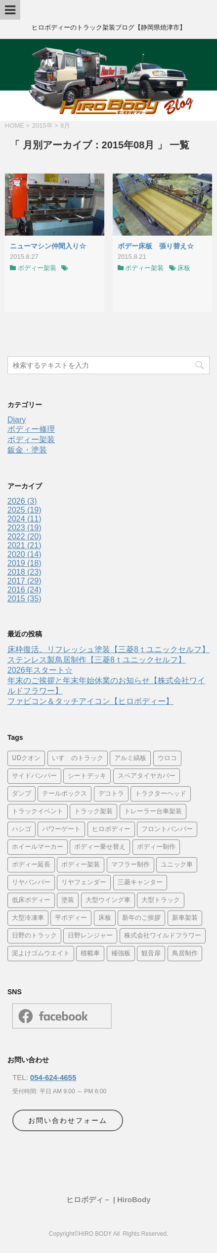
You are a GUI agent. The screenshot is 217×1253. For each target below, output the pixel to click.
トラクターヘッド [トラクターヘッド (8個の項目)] (160, 794)
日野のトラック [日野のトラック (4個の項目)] (34, 936)
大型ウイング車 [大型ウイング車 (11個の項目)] (108, 900)
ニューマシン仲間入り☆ (48, 246)
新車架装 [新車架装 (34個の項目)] (185, 918)
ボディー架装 (37, 268)
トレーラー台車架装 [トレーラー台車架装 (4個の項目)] (153, 811)
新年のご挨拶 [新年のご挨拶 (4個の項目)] (141, 918)
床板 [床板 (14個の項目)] (104, 918)
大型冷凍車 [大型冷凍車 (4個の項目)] (28, 918)
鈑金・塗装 (27, 450)
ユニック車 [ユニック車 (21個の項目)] (177, 865)
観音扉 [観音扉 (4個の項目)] (151, 953)
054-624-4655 (53, 1077)
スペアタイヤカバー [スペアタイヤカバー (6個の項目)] (146, 776)
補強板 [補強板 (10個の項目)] (120, 953)
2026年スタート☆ (40, 670)
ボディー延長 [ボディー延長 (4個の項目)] (31, 865)
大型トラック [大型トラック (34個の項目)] (160, 900)
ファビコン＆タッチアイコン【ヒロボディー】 (90, 701)
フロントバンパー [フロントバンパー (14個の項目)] (167, 829)
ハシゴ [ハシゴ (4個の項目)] (21, 829)
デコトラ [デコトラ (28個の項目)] (111, 794)
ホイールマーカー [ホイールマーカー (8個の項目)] (37, 847)
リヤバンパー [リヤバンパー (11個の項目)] (31, 882)
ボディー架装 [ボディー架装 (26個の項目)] (80, 865)
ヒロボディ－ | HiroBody (108, 1199)
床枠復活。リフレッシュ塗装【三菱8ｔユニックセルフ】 (108, 649)
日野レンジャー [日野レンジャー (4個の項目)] (90, 936)
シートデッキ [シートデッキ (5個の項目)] (87, 776)
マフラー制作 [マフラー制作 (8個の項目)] (130, 865)
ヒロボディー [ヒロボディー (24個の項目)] (111, 829)
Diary (16, 420)
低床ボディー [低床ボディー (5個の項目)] (31, 900)
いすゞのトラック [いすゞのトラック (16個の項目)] (77, 758)
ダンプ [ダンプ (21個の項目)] (21, 794)
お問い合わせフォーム (67, 1120)
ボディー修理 (31, 429)
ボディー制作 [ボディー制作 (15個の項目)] (156, 847)
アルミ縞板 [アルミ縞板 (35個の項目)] (130, 758)
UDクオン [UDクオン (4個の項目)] (26, 758)
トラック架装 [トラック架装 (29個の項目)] (93, 811)
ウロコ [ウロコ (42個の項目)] (167, 758)
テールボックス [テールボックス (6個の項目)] (64, 794)
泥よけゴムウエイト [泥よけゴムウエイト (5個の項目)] (41, 953)
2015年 (42, 125)
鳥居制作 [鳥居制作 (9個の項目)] (185, 953)
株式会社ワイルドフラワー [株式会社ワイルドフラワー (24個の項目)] (162, 936)
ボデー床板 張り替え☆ (156, 246)
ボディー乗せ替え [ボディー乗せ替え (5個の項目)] (100, 847)
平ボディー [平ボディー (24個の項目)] (71, 918)
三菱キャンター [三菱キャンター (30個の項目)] (140, 882)
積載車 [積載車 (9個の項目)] (90, 953)
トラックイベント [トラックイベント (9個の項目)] (37, 811)
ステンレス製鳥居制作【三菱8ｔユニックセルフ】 (96, 660)
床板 (183, 268)
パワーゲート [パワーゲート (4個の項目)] (61, 829)
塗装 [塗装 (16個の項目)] (67, 900)
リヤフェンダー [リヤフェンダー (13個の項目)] (83, 882)
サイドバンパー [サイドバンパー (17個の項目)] (34, 776)
